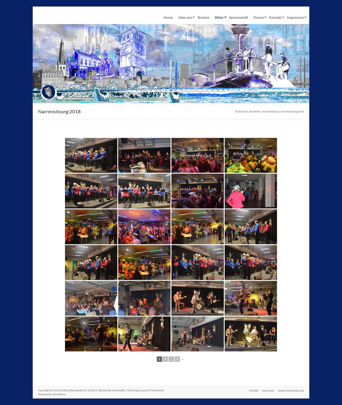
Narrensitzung (270, 111)
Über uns (185, 17)
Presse (259, 17)
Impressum (295, 17)
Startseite (254, 111)
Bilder (219, 17)
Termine (203, 17)
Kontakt (275, 17)
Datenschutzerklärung (291, 390)
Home (168, 17)
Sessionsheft (238, 17)
